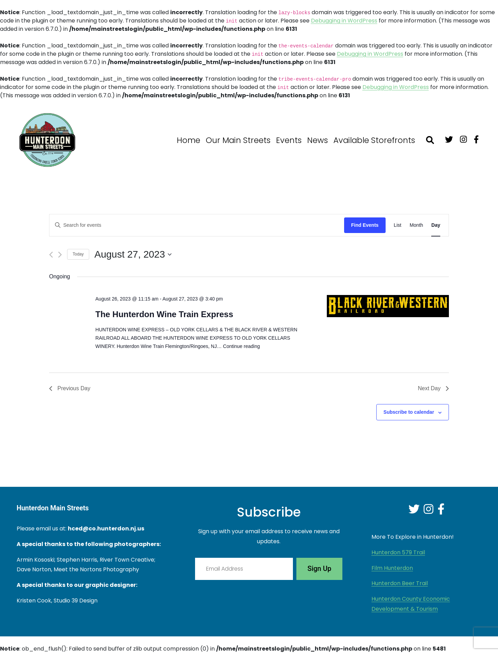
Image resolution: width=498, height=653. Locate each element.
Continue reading (241, 346)
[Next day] (60, 254)
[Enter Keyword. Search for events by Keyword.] (196, 225)
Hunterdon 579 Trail (398, 552)
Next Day (433, 388)
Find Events (364, 225)
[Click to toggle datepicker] (133, 254)
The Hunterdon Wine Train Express (164, 314)
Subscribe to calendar (409, 412)
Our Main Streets (238, 140)
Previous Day (69, 388)
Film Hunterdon (392, 568)
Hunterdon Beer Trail (399, 583)
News (317, 140)
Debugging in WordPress (344, 21)
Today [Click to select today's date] (78, 254)
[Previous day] (51, 254)
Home (188, 140)
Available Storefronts (374, 140)
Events (289, 140)
